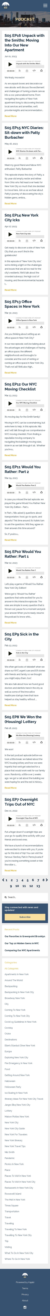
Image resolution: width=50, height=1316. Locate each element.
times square (11, 1205)
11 (24, 886)
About (25, 1300)
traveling (9, 1223)
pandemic (10, 1158)
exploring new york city (16, 1057)
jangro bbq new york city (17, 1105)
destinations (11, 1039)
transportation (12, 1211)
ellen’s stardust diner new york (20, 1045)
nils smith (10, 1152)
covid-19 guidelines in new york (20, 1022)
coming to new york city (17, 1016)
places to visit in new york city (20, 1182)
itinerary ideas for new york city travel (24, 1099)
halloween (10, 1081)
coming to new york (15, 1010)
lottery (8, 1111)
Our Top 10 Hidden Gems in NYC (22, 943)
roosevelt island (13, 1194)
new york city (11, 1122)
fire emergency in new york (18, 1063)
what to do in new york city (19, 1253)
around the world (14, 980)
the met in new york (15, 1199)
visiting (8, 1247)
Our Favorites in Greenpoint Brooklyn (25, 936)
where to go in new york (17, 1259)
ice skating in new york (16, 1093)
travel (8, 1217)
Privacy (25, 1294)
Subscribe (25, 917)
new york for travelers (16, 1134)
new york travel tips (15, 1146)
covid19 (9, 1028)
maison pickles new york (17, 1116)
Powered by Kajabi (25, 1282)
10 (17, 886)
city (7, 1004)
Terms (25, 1288)
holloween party (13, 1087)
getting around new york (17, 1075)
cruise (8, 1033)
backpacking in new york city (19, 992)
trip (6, 1241)
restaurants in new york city (19, 1188)
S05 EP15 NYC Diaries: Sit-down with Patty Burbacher (24, 133)
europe (8, 1051)
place (7, 1170)
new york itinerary (13, 1140)
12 (31, 886)
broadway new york (15, 998)
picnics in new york (14, 1164)
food (7, 1069)
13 (38, 886)
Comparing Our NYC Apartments (22, 950)
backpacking (11, 986)
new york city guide (15, 1128)
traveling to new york (16, 1229)
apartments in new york (17, 974)
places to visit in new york (18, 1176)
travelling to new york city (18, 1235)
